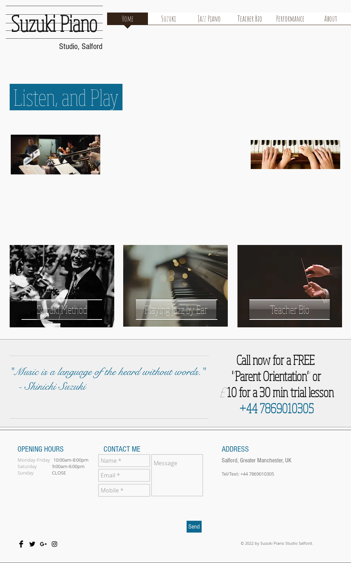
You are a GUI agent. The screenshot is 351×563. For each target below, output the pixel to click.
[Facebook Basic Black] (21, 544)
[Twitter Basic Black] (32, 544)
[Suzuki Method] (62, 309)
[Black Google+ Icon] (43, 544)
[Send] (194, 527)
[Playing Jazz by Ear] (176, 309)
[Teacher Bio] (289, 309)
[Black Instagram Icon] (54, 544)
